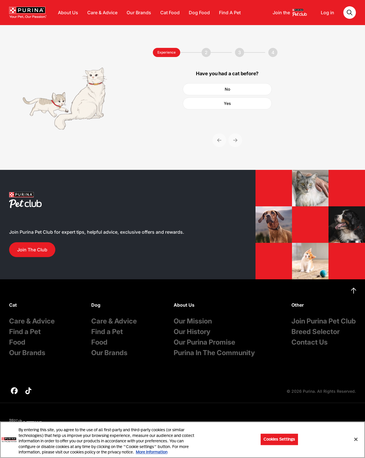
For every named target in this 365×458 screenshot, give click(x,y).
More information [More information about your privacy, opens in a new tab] (151, 452)
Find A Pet (230, 12)
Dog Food (199, 12)
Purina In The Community (214, 353)
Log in (327, 12)
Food (17, 342)
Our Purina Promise (204, 342)
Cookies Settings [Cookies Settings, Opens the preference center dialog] (279, 439)
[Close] (356, 439)
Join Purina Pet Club (323, 321)
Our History (192, 331)
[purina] (14, 391)
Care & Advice (102, 12)
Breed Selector (315, 331)
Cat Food (170, 12)
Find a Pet (25, 331)
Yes (227, 103)
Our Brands (139, 12)
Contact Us (309, 342)
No (227, 89)
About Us (68, 12)
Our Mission (193, 321)
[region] (182, 440)
